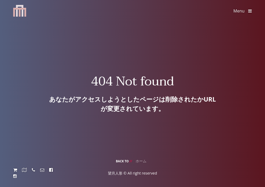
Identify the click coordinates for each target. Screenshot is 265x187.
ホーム (141, 160)
